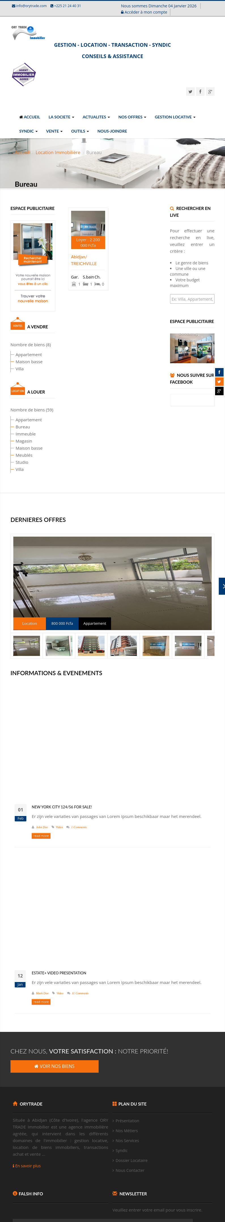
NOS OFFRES (132, 116)
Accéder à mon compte (144, 12)
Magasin (13, 441)
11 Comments (80, 993)
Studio (11, 462)
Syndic (122, 1150)
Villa (9, 368)
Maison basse (18, 361)
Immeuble (15, 434)
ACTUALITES (96, 116)
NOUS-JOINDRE (112, 131)
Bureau (12, 427)
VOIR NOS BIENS (54, 1066)
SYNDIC (28, 131)
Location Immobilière (57, 152)
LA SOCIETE (61, 116)
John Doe (42, 827)
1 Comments (79, 827)
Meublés (13, 455)
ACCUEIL (29, 116)
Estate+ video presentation (59, 973)
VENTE (54, 131)
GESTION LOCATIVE (175, 116)
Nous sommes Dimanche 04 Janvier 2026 (159, 5)
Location (29, 623)
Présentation (127, 1120)
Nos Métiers (127, 1130)
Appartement (18, 354)
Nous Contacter (130, 1170)
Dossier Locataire (132, 1160)
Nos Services (127, 1140)
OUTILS (80, 131)
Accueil (22, 152)
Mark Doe (42, 993)
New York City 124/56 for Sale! (62, 807)
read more (41, 836)
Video (59, 827)
